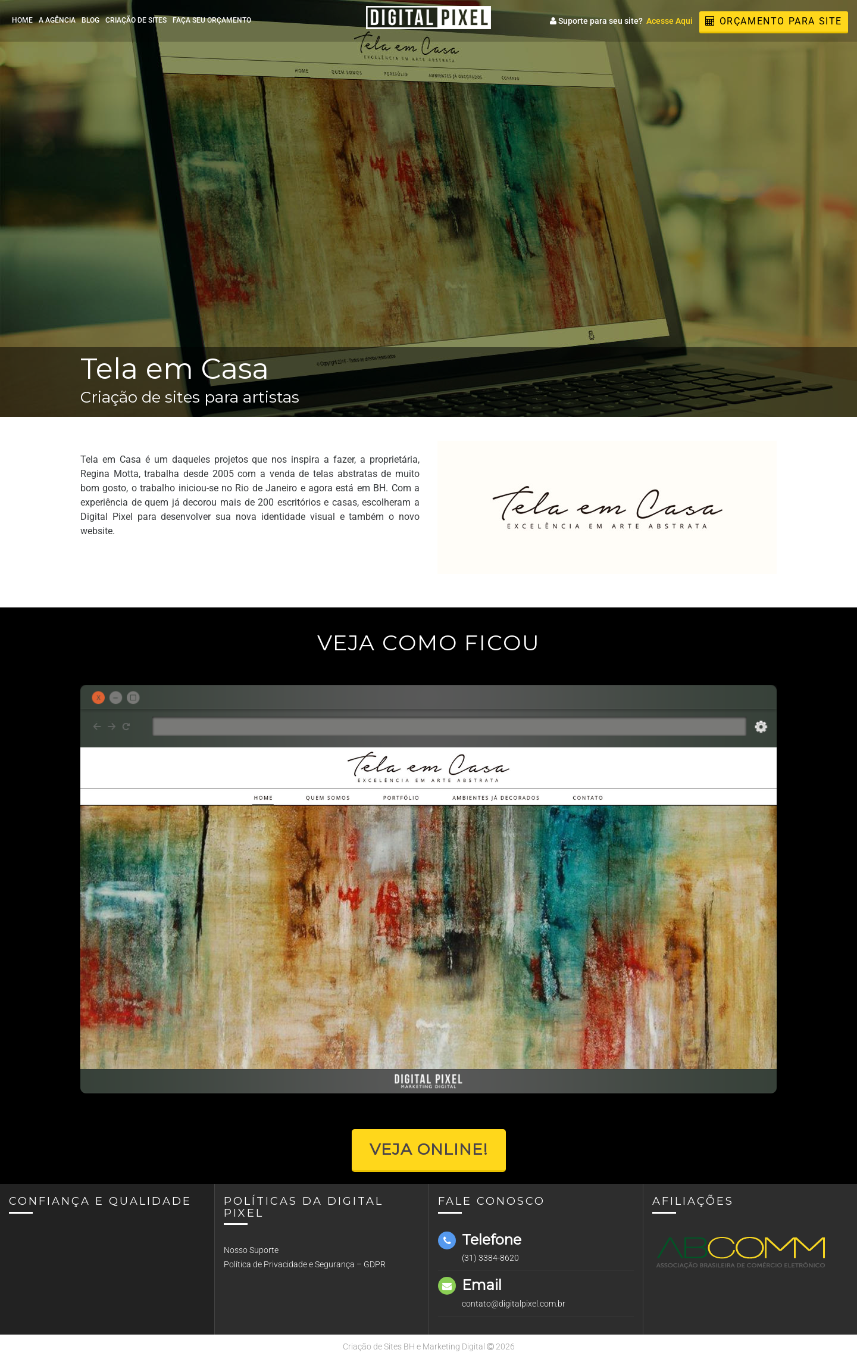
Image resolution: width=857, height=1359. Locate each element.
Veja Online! (429, 1149)
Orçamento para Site (773, 21)
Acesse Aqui (669, 21)
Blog (90, 20)
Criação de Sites (136, 20)
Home (22, 20)
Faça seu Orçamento (212, 20)
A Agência (57, 20)
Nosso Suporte (251, 1250)
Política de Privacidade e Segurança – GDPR (305, 1264)
